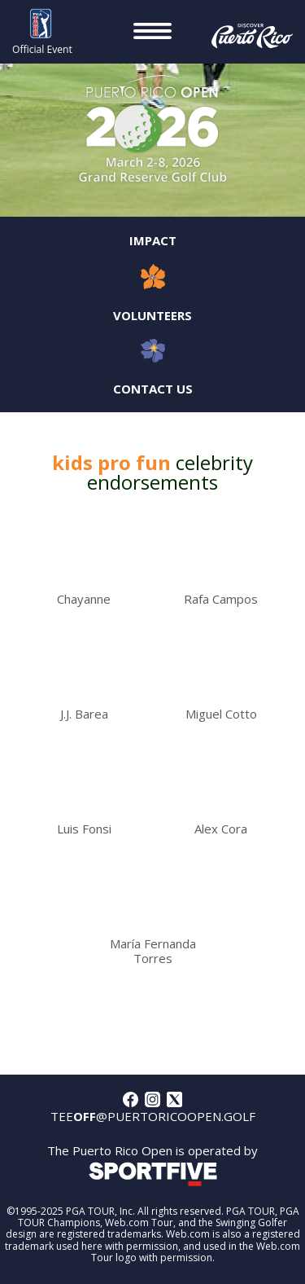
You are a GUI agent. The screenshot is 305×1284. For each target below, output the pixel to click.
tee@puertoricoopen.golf (152, 1116)
